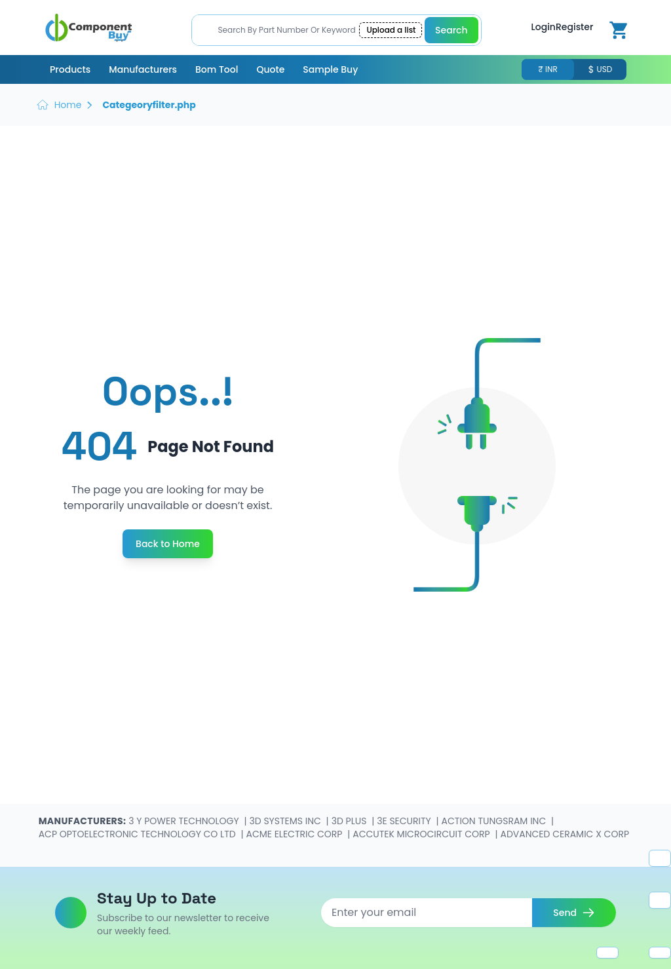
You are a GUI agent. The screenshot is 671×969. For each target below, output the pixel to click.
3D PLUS (350, 820)
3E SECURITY (405, 820)
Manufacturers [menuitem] (143, 69)
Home (68, 104)
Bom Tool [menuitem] (216, 69)
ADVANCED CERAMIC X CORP (564, 834)
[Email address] (426, 912)
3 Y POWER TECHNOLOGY (184, 820)
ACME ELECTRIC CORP (295, 834)
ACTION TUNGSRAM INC (495, 820)
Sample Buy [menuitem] (330, 69)
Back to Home (168, 543)
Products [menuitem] (70, 69)
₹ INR (548, 69)
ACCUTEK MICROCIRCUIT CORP (422, 834)
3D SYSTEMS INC (287, 820)
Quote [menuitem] (270, 69)
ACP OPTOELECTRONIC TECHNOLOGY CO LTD (139, 834)
